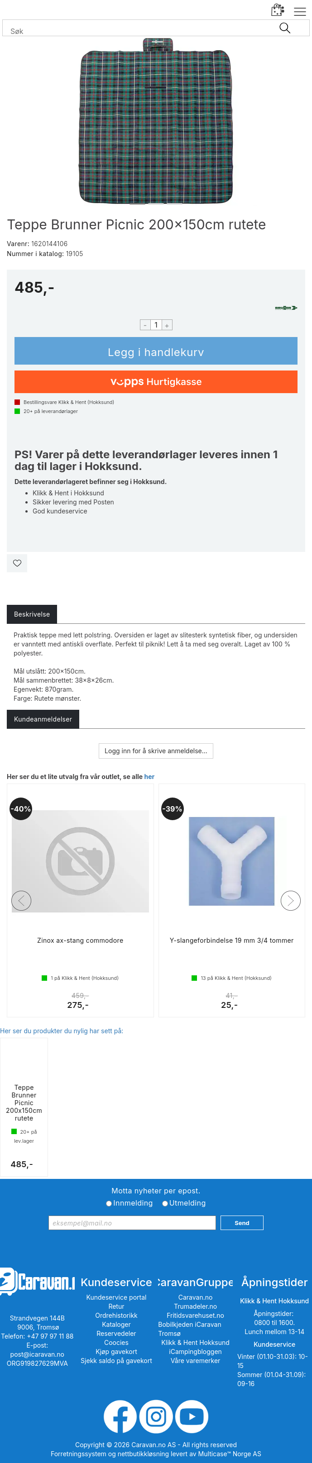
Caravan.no (195, 1297)
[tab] (32, 614)
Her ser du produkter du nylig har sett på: (61, 1031)
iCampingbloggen (195, 1351)
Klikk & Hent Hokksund (195, 1342)
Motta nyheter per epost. (155, 1190)
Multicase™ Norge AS (229, 1454)
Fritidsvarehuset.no (195, 1315)
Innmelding (133, 1202)
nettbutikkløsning (143, 1454)
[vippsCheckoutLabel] (156, 381)
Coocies (116, 1342)
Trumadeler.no (195, 1306)
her (149, 776)
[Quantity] (156, 324)
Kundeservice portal (116, 1297)
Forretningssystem (78, 1454)
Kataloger (116, 1324)
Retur (116, 1306)
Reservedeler (116, 1333)
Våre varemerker (196, 1360)
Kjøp (156, 351)
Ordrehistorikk (116, 1315)
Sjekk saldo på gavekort (116, 1360)
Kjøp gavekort (116, 1351)
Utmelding (187, 1202)
